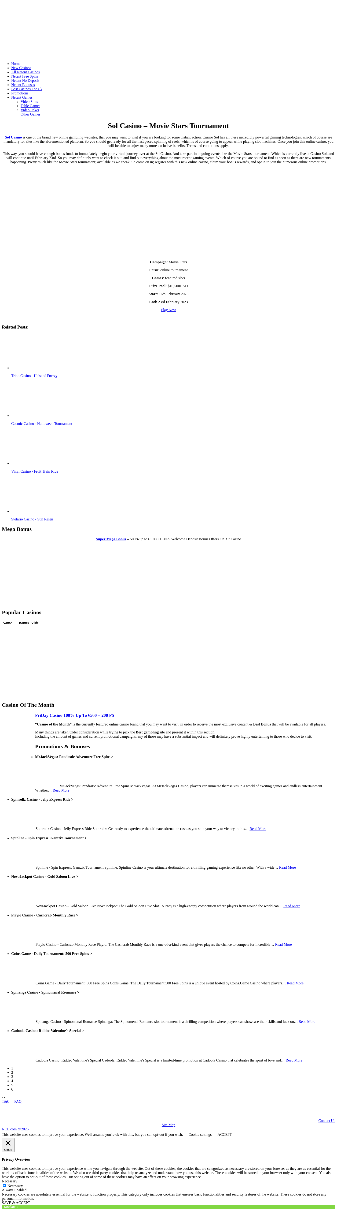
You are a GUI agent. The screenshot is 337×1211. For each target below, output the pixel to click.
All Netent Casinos (25, 72)
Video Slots (29, 102)
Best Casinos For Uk (26, 89)
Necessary (15, 1186)
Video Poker (30, 110)
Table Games (30, 106)
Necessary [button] (9, 1181)
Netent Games (22, 97)
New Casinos (21, 68)
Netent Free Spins (24, 76)
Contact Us (326, 1121)
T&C (6, 1101)
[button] (38, 351)
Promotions (20, 93)
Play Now (168, 310)
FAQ (18, 1101)
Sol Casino (13, 137)
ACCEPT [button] (224, 1134)
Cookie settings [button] (200, 1134)
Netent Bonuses (23, 85)
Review (24, 630)
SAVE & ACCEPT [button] (16, 1203)
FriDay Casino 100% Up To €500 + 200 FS (74, 715)
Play (34, 630)
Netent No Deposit (25, 80)
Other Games (30, 114)
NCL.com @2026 (15, 1129)
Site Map (168, 1125)
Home (15, 64)
